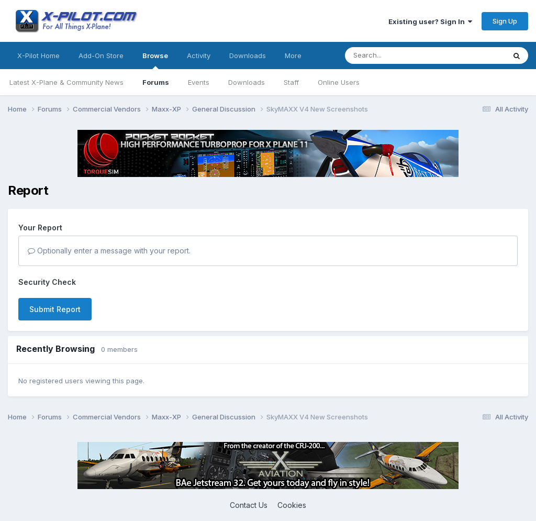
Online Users (339, 82)
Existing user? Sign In (430, 21)
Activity (198, 55)
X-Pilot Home (38, 55)
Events (198, 82)
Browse (155, 60)
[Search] (404, 55)
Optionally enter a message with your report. (109, 250)
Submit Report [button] (55, 309)
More (293, 55)
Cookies (291, 505)
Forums (155, 82)
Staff (291, 82)
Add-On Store (101, 55)
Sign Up (505, 21)
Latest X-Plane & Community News (66, 82)
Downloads (246, 82)
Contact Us (248, 505)
